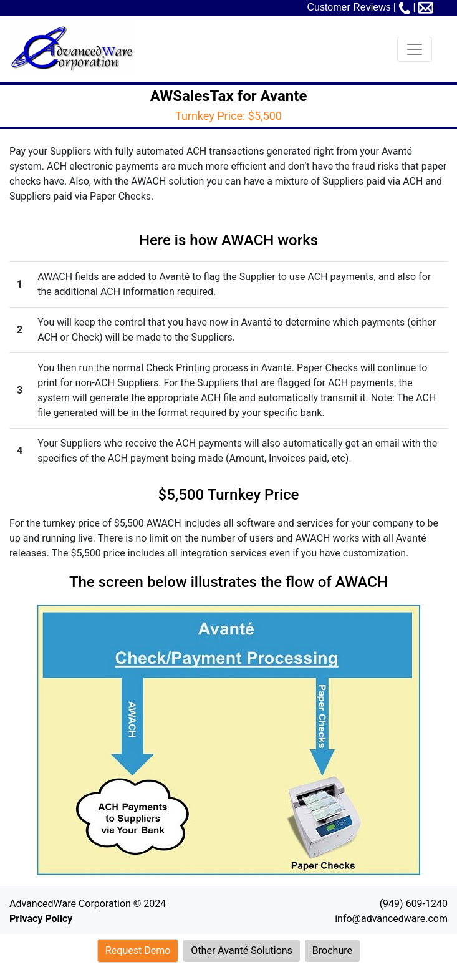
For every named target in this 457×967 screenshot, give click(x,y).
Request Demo (137, 950)
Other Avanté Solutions (241, 950)
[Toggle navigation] (414, 49)
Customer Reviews (348, 7)
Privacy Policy (40, 919)
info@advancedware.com (391, 919)
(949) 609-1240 (414, 904)
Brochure (332, 950)
